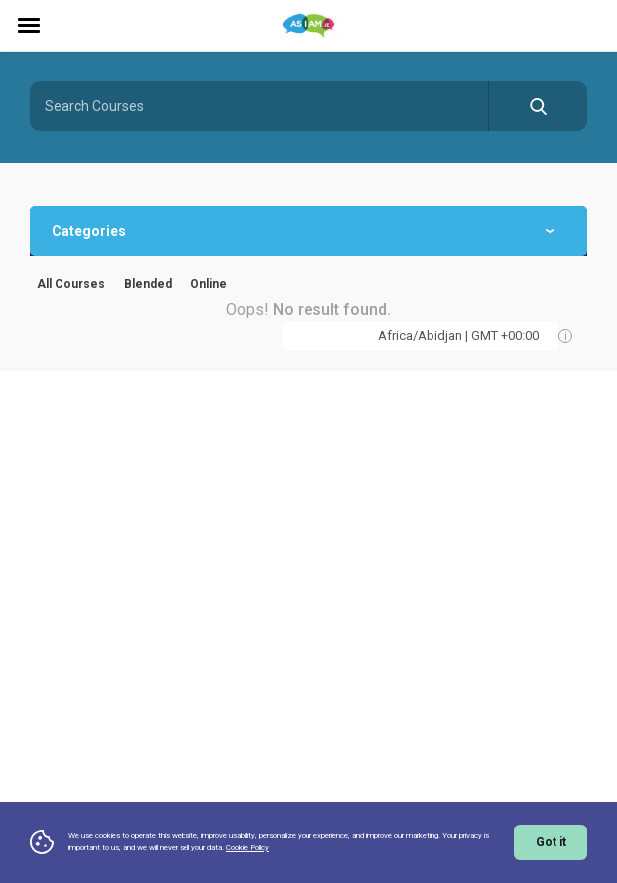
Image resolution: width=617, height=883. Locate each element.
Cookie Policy (247, 847)
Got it (551, 842)
